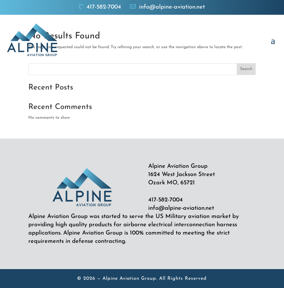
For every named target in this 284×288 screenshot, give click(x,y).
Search (246, 69)
